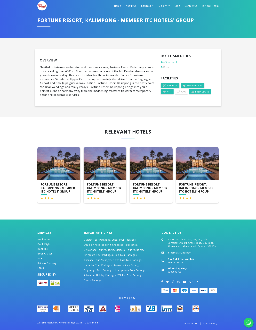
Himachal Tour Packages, (98, 265)
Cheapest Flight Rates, (125, 244)
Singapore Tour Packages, (99, 254)
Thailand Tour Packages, (98, 260)
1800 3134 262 (176, 262)
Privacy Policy (210, 323)
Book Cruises (44, 253)
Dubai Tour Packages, (124, 239)
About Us (131, 5)
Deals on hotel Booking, (98, 244)
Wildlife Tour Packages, (131, 275)
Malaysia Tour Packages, (130, 249)
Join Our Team (210, 5)
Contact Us (191, 5)
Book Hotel (43, 239)
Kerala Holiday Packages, (127, 265)
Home (117, 5)
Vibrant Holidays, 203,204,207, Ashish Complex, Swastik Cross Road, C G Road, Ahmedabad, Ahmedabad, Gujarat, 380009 (192, 243)
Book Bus (42, 248)
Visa (39, 258)
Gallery (164, 5)
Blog (177, 5)
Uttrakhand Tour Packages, (99, 249)
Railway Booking (46, 263)
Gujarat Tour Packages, (97, 239)
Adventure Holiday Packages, (100, 275)
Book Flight (43, 244)
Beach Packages (93, 280)
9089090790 (175, 271)
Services (147, 5)
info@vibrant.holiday (179, 252)
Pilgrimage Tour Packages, (99, 270)
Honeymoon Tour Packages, (131, 270)
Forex (40, 267)
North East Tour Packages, (128, 260)
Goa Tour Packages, (125, 254)
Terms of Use (191, 323)
